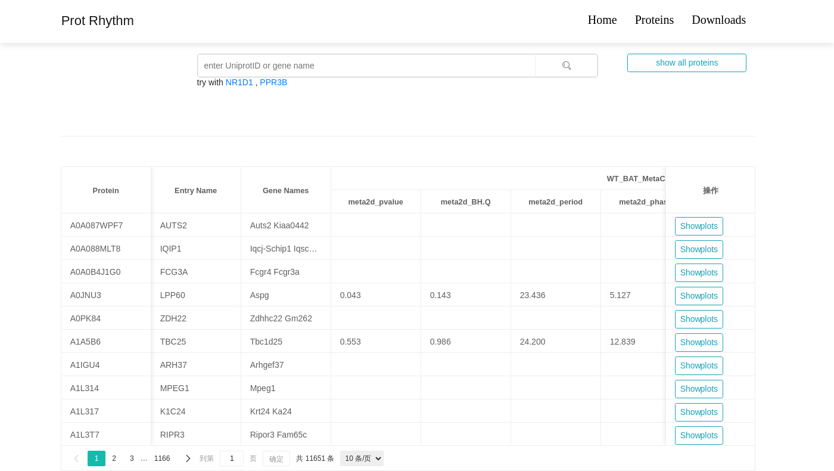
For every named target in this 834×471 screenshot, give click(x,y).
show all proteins (687, 62)
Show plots (699, 226)
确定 (276, 459)
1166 (162, 458)
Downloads (719, 19)
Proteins (654, 19)
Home (602, 19)
